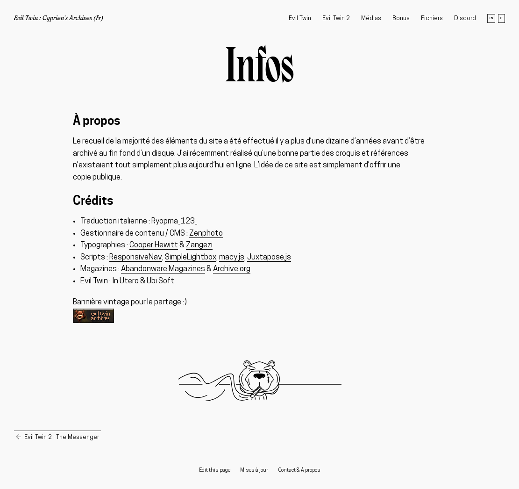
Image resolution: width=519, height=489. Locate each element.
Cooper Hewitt (153, 245)
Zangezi (199, 245)
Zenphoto (206, 233)
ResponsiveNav (135, 257)
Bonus (401, 18)
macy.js (231, 257)
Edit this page (214, 470)
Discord (465, 18)
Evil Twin (300, 18)
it (501, 18)
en (491, 18)
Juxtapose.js (269, 257)
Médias (371, 18)
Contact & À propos (299, 470)
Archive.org (231, 269)
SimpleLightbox (190, 257)
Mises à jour (254, 470)
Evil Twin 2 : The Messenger (61, 437)
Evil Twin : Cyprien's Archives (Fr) (58, 19)
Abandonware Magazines (163, 269)
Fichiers (432, 18)
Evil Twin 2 (336, 18)
